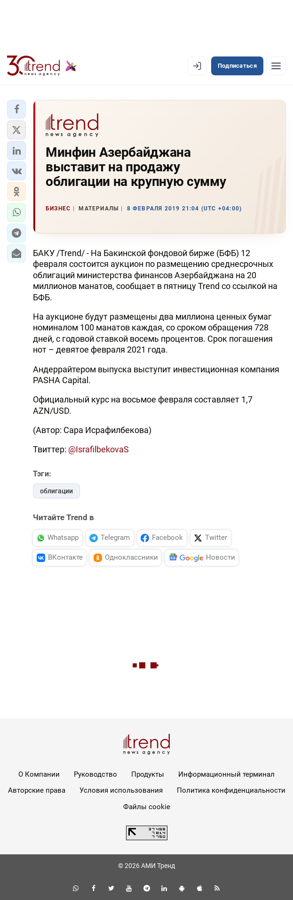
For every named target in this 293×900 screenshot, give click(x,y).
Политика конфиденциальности (231, 790)
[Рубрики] (276, 65)
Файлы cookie (146, 807)
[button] (16, 109)
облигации (56, 491)
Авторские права (36, 790)
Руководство (95, 774)
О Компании (39, 774)
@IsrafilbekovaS (98, 449)
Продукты (147, 774)
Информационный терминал (226, 774)
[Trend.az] (42, 66)
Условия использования (121, 790)
